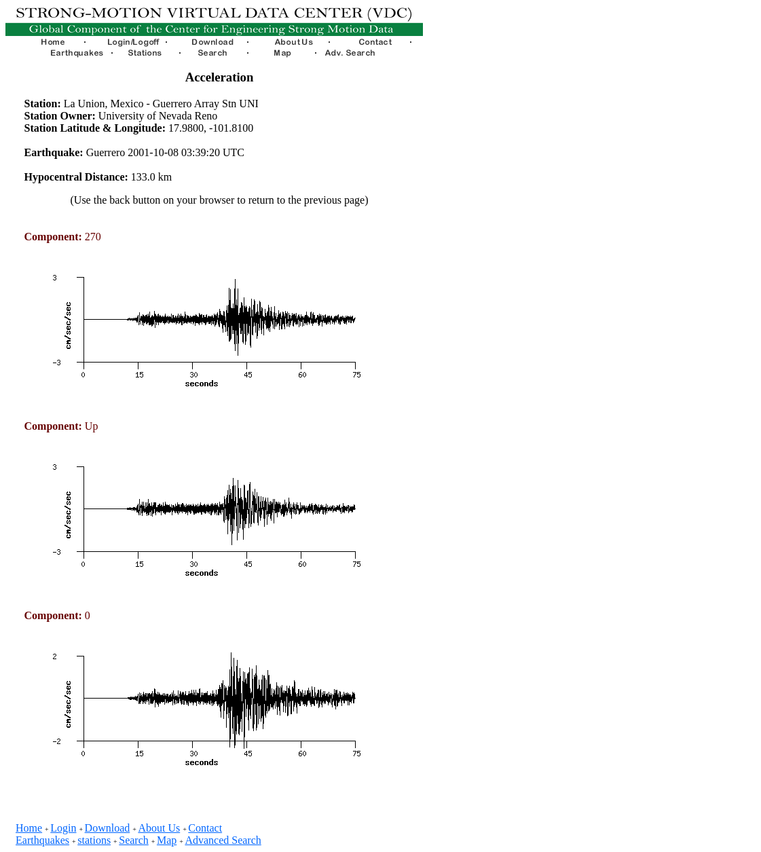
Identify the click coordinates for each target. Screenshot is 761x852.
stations (94, 840)
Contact (205, 828)
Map (167, 840)
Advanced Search (223, 840)
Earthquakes (42, 840)
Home (29, 828)
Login (63, 828)
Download (107, 828)
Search (134, 840)
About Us (159, 828)
